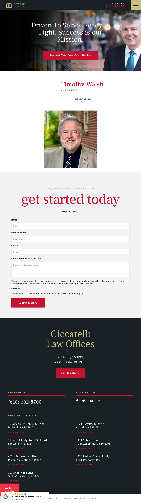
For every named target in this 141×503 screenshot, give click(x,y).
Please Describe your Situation (27, 258)
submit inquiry (28, 302)
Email (14, 245)
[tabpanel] (36, 430)
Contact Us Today (9, 490)
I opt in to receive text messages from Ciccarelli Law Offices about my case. (49, 293)
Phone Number (19, 232)
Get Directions (70, 372)
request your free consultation (70, 55)
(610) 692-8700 (25, 402)
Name (15, 219)
